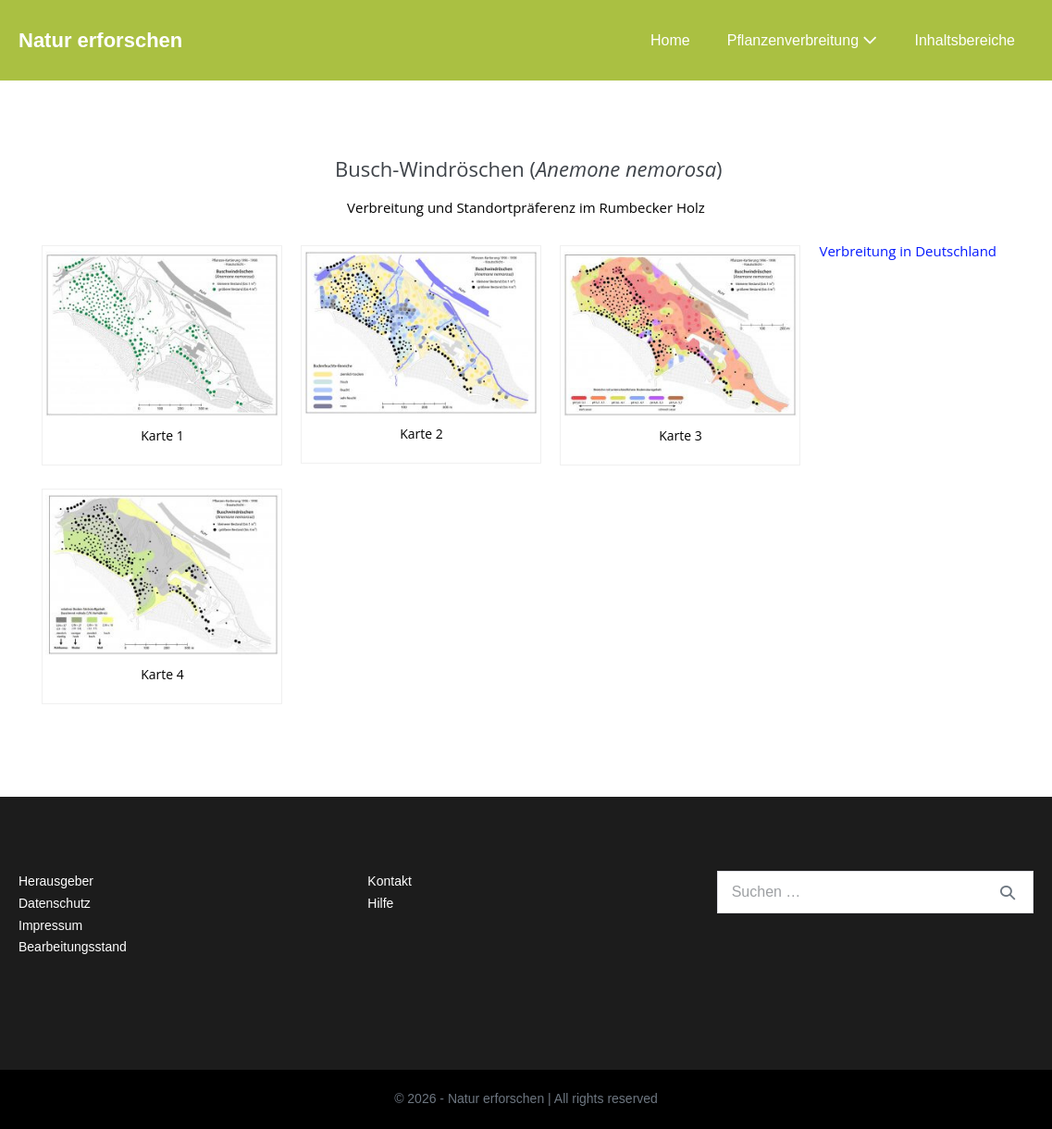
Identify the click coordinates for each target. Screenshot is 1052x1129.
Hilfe (380, 903)
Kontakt (389, 881)
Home (670, 40)
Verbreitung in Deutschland (907, 251)
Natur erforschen (100, 40)
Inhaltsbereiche (964, 40)
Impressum (50, 925)
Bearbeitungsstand (73, 946)
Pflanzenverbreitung (802, 40)
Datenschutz (55, 903)
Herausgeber (56, 881)
